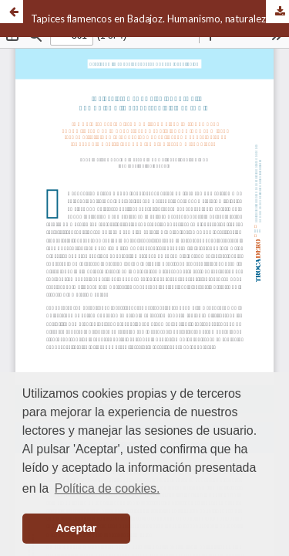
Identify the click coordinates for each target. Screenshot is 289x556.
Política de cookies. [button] (107, 488)
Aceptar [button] (75, 528)
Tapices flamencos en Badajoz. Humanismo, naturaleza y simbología (160, 18)
